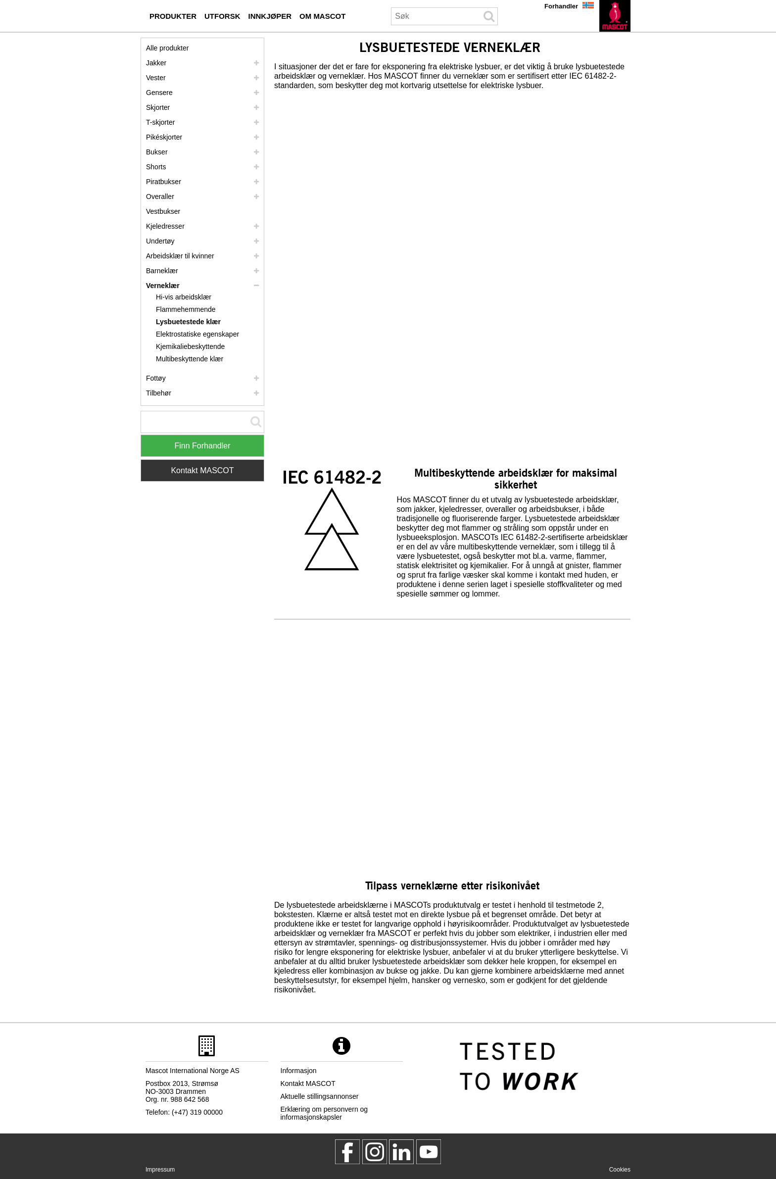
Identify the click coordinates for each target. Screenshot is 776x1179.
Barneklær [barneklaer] (162, 271)
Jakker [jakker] (156, 63)
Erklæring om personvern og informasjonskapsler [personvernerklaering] (324, 1113)
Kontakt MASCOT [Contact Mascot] (202, 470)
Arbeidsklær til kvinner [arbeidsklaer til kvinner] (180, 256)
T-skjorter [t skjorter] (160, 122)
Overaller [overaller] (160, 196)
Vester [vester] (156, 78)
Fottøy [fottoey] (156, 378)
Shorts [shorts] (156, 167)
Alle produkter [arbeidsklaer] (167, 48)
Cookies (619, 1169)
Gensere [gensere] (159, 93)
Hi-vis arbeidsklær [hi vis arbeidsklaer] (183, 297)
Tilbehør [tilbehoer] (158, 393)
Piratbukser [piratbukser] (163, 182)
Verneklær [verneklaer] (163, 286)
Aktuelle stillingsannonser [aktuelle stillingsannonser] (320, 1096)
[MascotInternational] (428, 1151)
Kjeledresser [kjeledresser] (165, 226)
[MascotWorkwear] (347, 1151)
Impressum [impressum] (160, 1169)
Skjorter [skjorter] (158, 107)
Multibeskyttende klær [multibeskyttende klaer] (189, 359)
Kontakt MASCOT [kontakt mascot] (308, 1083)
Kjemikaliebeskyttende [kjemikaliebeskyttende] (190, 346)
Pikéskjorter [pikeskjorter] (164, 137)
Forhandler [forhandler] (561, 6)
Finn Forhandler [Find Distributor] (203, 446)
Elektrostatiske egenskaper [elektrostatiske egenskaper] (197, 334)
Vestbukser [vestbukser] (163, 211)
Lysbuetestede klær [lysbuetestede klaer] (188, 322)
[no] (614, 16)
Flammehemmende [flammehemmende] (186, 309)
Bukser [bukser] (157, 152)
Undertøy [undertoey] (160, 241)
